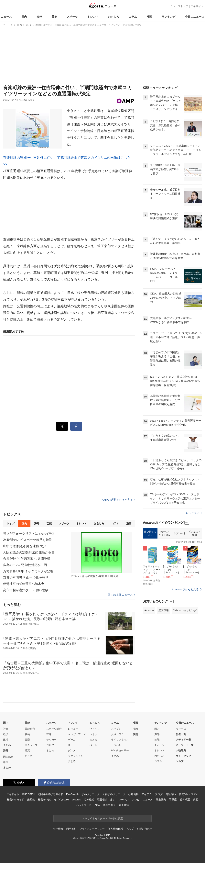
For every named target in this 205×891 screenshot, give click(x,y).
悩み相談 (89, 827)
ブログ (159, 821)
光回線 (31, 827)
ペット (93, 772)
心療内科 (133, 821)
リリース (181, 756)
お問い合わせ (144, 856)
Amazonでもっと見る (185, 638)
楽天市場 (163, 659)
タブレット (180, 582)
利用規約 (71, 856)
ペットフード (83, 832)
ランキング (168, 16)
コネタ (93, 762)
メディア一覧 (183, 767)
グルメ (72, 778)
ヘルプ (179, 788)
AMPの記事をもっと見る (118, 527)
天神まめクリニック (113, 821)
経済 (5, 762)
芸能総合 (30, 756)
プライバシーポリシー (92, 856)
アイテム (147, 821)
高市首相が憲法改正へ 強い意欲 (25, 617)
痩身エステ (109, 832)
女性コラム (117, 762)
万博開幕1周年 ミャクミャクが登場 (28, 599)
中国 (5, 789)
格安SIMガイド (15, 827)
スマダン (116, 756)
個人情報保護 (115, 856)
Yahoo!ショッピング (185, 659)
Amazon (149, 659)
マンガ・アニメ (77, 762)
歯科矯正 (185, 827)
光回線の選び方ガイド (50, 821)
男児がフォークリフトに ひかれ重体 (29, 561)
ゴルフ (50, 772)
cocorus (76, 827)
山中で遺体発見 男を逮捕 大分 (24, 573)
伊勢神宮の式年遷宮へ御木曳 (23, 611)
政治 (5, 767)
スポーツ (72, 16)
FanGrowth (72, 821)
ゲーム (72, 767)
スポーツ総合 (54, 756)
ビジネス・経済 (194, 582)
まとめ (7, 772)
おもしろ (113, 16)
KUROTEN (28, 821)
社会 (5, 756)
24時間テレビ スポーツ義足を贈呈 (27, 567)
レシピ (135, 827)
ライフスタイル (120, 767)
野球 (48, 762)
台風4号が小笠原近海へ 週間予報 (26, 586)
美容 (195, 827)
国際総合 (8, 784)
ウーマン (124, 827)
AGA (97, 832)
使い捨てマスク (150, 582)
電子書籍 (124, 832)
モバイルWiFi (61, 827)
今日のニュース (194, 16)
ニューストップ (179, 6)
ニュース (6, 16)
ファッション (75, 783)
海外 (39, 16)
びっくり (95, 756)
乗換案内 (161, 827)
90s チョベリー (120, 778)
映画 (27, 762)
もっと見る (194, 562)
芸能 (54, 16)
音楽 (27, 767)
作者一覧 (181, 762)
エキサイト (197, 6)
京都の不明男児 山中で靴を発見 (25, 605)
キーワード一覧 (185, 772)
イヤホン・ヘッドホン (165, 582)
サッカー (51, 767)
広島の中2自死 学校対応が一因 (25, 592)
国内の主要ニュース (121, 622)
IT (69, 772)
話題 (135, 762)
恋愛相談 (102, 827)
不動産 (173, 827)
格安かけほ (44, 827)
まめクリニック (90, 821)
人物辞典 (181, 778)
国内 (24, 16)
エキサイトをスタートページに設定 (102, 846)
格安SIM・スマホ (189, 821)
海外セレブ (31, 772)
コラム (133, 16)
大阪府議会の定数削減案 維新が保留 (29, 580)
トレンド (92, 16)
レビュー (73, 756)
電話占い (171, 821)
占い (112, 827)
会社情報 (58, 856)
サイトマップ (183, 783)
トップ (10, 551)
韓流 (27, 778)
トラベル (116, 772)
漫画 (149, 16)
